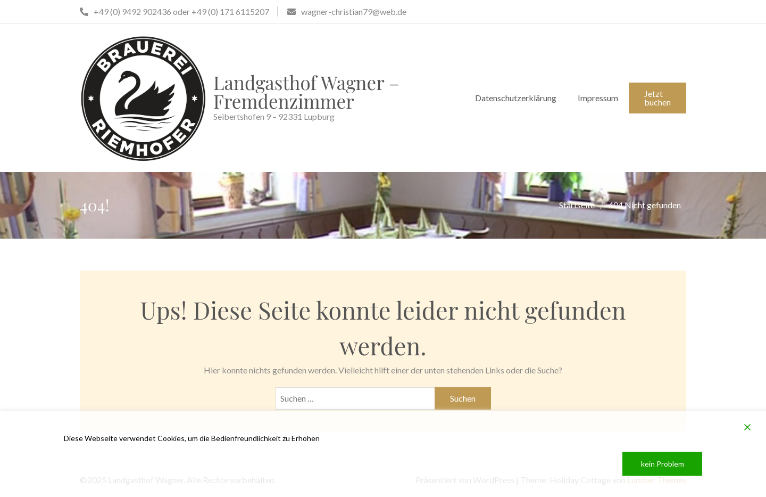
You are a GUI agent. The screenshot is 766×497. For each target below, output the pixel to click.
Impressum (598, 98)
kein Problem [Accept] (662, 463)
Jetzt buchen (657, 97)
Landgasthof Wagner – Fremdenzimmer (306, 91)
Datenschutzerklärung (515, 98)
